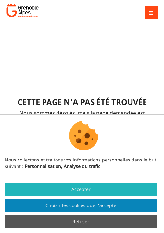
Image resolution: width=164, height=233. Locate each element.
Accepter (81, 189)
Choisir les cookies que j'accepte (80, 205)
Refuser (80, 221)
